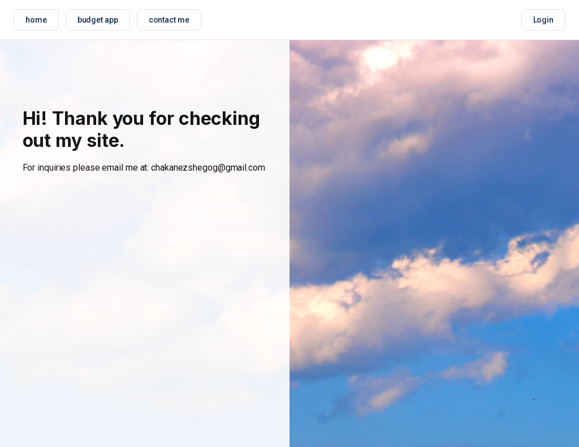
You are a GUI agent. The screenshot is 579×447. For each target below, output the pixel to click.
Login (543, 19)
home (36, 19)
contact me (169, 19)
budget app (97, 19)
